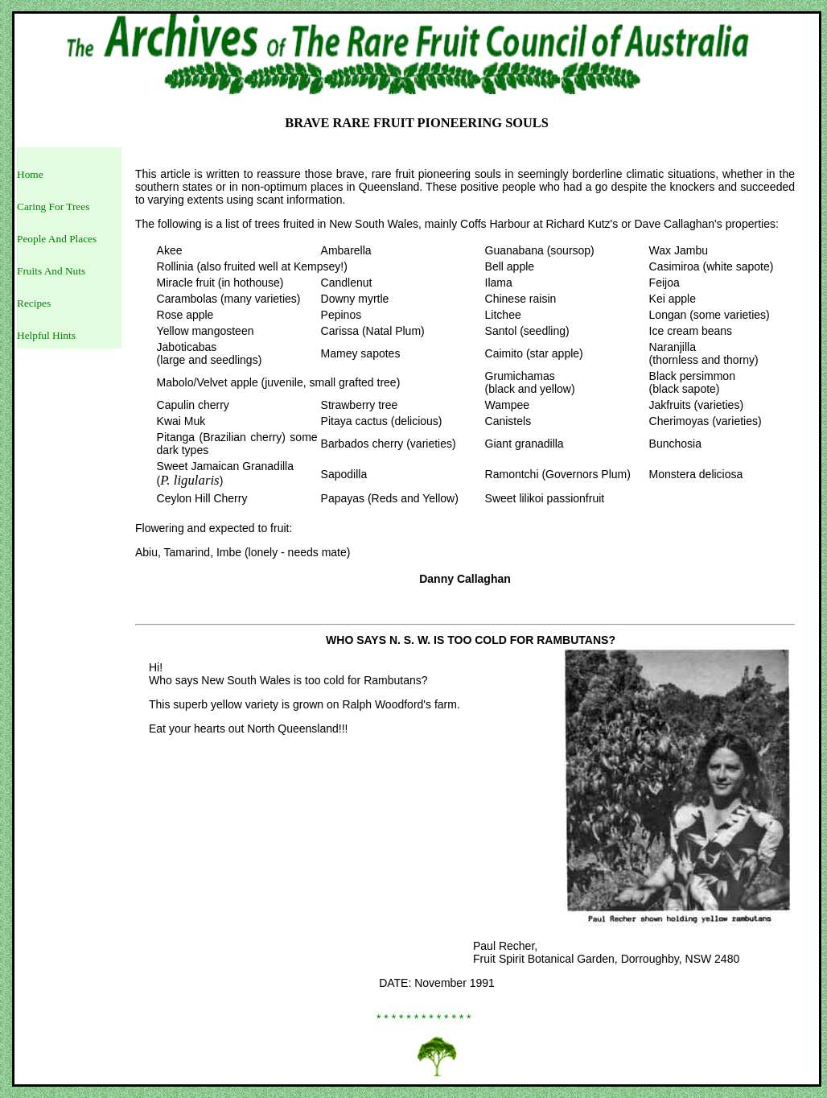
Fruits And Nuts (51, 271)
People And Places (57, 239)
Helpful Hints (46, 335)
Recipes (34, 303)
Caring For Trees (53, 206)
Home (30, 174)
